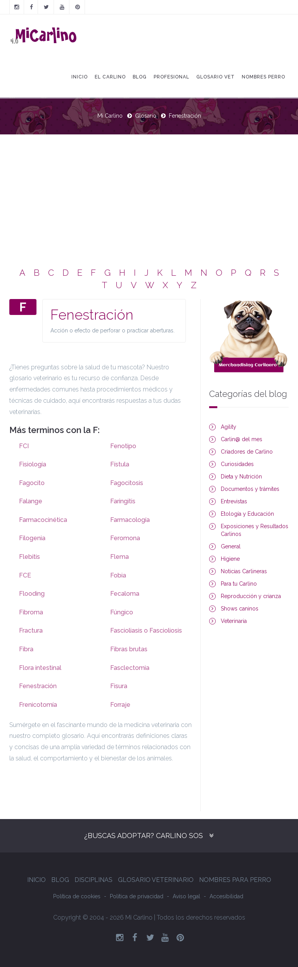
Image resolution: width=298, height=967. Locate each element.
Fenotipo (123, 446)
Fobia (118, 575)
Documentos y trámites (250, 489)
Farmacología (130, 520)
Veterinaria (234, 621)
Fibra (26, 649)
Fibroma (31, 612)
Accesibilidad (226, 896)
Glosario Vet (215, 77)
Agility (228, 427)
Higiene (230, 559)
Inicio (79, 77)
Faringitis (122, 501)
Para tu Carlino (239, 584)
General (231, 546)
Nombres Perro (263, 77)
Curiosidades (237, 464)
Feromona (125, 538)
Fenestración (38, 686)
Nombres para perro (235, 880)
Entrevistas (234, 501)
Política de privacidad (136, 896)
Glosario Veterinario (156, 880)
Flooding (32, 593)
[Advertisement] (149, 193)
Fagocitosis (126, 483)
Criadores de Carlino (247, 452)
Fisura (118, 686)
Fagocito (32, 483)
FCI (24, 446)
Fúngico (121, 612)
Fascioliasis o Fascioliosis (146, 630)
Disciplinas (93, 880)
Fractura (31, 630)
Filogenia (32, 538)
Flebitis (29, 556)
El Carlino (110, 77)
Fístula (119, 464)
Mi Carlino (110, 116)
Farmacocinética (43, 520)
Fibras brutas (128, 649)
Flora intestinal (40, 667)
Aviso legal (186, 896)
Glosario (145, 116)
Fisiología (32, 464)
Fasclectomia (129, 667)
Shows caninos (239, 608)
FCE (25, 575)
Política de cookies (76, 896)
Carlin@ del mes (241, 439)
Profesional (171, 77)
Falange (30, 501)
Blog (140, 77)
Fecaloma (124, 593)
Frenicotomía (38, 704)
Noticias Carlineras (244, 571)
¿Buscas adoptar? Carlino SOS (143, 835)
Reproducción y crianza (251, 596)
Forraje (120, 704)
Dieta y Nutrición (241, 476)
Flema (119, 556)
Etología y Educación (247, 514)
